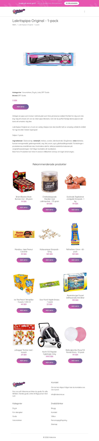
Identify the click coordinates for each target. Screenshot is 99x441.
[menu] (85, 11)
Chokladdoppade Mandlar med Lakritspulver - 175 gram (49, 199)
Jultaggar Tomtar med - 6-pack (23, 351)
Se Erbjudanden (71, 3)
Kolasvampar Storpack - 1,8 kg (49, 250)
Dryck (34, 92)
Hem (14, 25)
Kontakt (54, 412)
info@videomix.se (57, 394)
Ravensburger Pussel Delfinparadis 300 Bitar (75, 296)
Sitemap (54, 424)
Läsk (39, 92)
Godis (14, 416)
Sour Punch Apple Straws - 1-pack (49, 301)
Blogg (53, 408)
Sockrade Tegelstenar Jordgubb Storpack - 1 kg (75, 199)
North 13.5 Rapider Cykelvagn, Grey (49, 353)
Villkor (53, 416)
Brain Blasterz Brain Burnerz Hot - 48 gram (24, 198)
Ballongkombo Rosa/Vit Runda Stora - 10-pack (75, 351)
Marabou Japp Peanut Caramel (24, 250)
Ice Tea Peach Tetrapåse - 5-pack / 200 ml (23, 301)
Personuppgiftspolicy (59, 420)
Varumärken (26, 92)
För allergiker (17, 412)
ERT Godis (45, 92)
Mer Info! (20, 107)
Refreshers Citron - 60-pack (75, 250)
